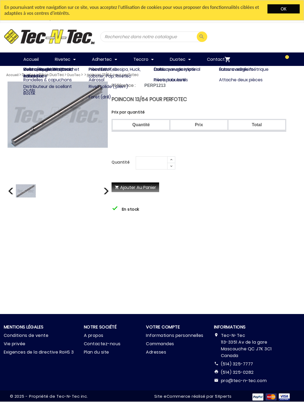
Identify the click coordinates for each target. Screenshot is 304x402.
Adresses (156, 352)
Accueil (12, 75)
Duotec (28, 74)
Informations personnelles (174, 335)
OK (283, 9)
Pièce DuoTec (51, 74)
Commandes (160, 344)
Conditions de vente (26, 335)
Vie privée (15, 344)
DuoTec (73, 75)
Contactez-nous (102, 344)
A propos (93, 335)
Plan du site (96, 352)
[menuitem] (281, 59)
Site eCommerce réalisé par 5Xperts (193, 396)
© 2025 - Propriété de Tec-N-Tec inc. (49, 396)
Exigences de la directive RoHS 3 (39, 352)
